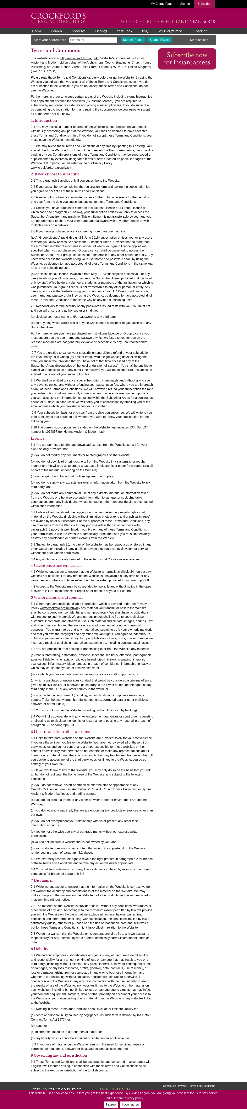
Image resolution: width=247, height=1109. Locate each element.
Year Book (124, 31)
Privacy (182, 1085)
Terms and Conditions (202, 1085)
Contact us (169, 1085)
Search (56, 31)
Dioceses (78, 31)
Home (37, 31)
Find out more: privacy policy (123, 1098)
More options (199, 40)
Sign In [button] (185, 3)
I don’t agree (130, 1104)
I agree (111, 1104)
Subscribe (199, 31)
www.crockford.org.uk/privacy (51, 167)
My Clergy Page (162, 3)
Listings (101, 31)
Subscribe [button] (204, 3)
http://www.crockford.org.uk (79, 58)
